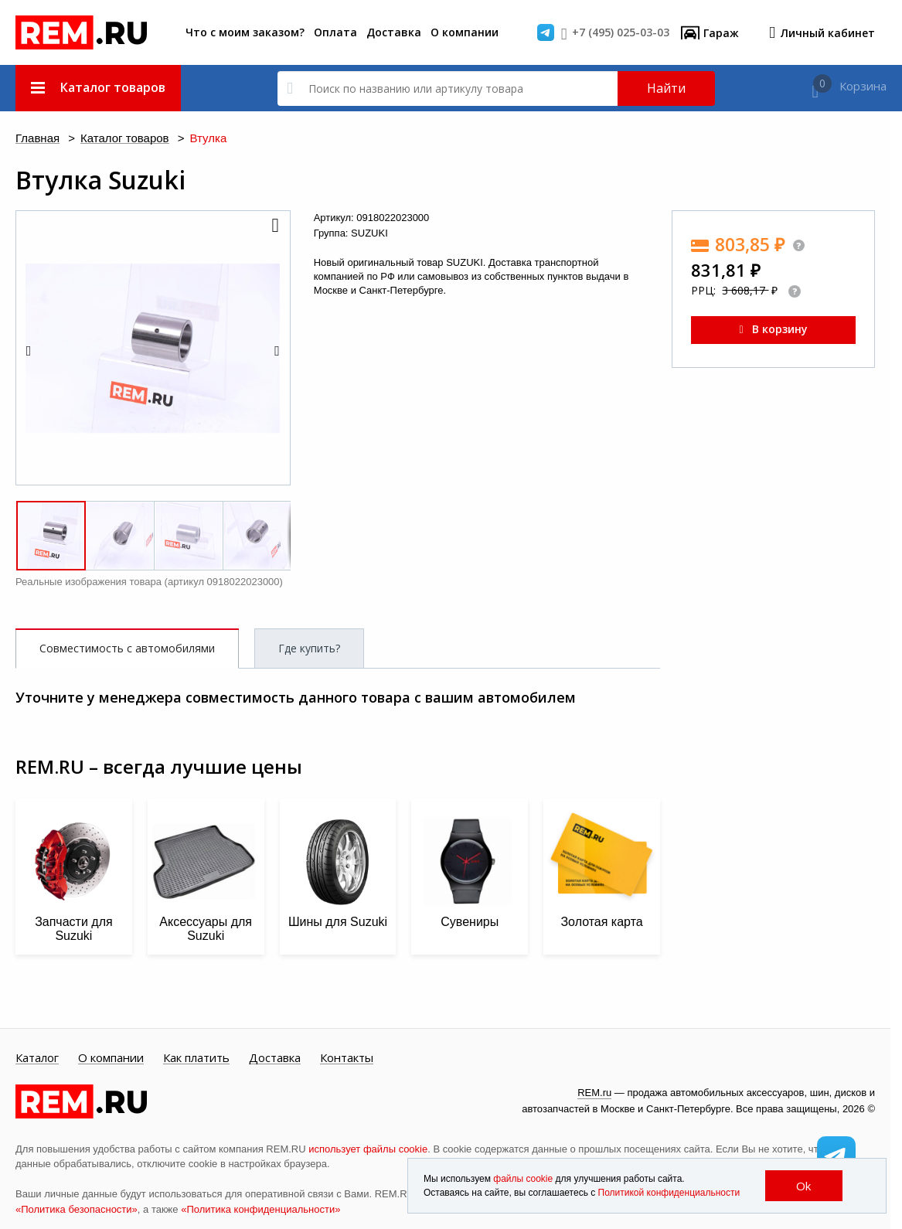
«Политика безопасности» (76, 1209)
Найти (666, 88)
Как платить (196, 1058)
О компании (465, 32)
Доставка (393, 32)
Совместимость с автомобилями (127, 648)
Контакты (346, 1058)
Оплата (335, 32)
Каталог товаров (124, 139)
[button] (274, 226)
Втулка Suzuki (100, 180)
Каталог (37, 1058)
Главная (37, 139)
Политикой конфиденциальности (669, 1192)
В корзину (773, 329)
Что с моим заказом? (245, 32)
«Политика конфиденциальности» (260, 1209)
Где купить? (309, 648)
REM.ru (594, 1092)
